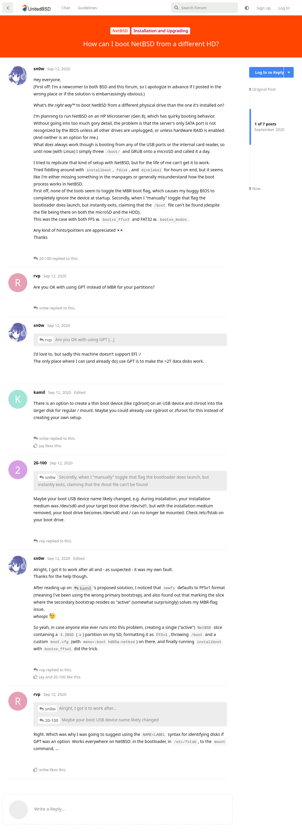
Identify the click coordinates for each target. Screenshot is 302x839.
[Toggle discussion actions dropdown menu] (289, 72)
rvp (48, 340)
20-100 (51, 720)
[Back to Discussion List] (7, 7)
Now (254, 188)
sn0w (50, 477)
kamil (85, 588)
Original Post (262, 89)
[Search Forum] (204, 7)
